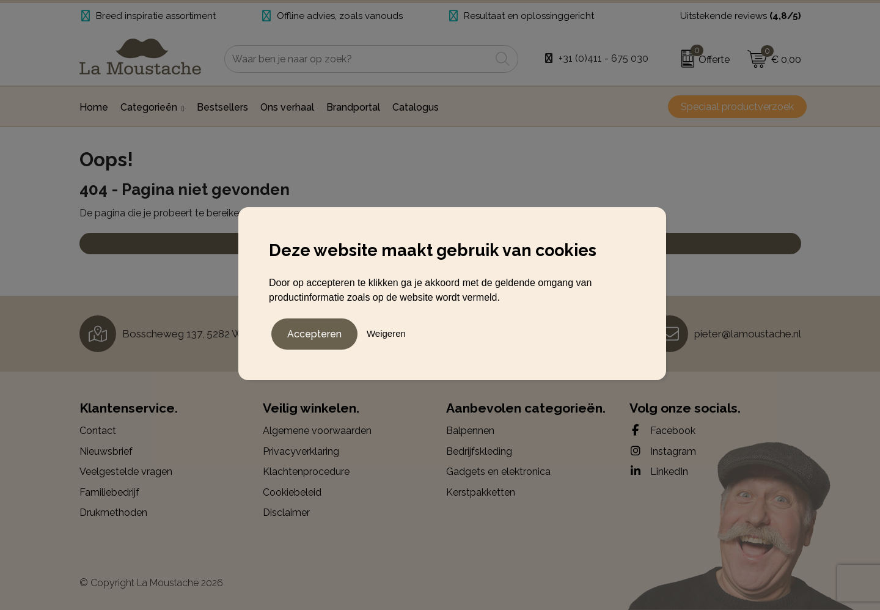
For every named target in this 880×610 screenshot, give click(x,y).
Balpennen (470, 430)
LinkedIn (658, 471)
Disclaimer (286, 512)
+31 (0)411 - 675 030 (603, 58)
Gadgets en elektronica (498, 471)
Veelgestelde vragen (125, 471)
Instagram (662, 451)
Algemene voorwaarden (317, 430)
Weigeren (386, 333)
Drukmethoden (113, 512)
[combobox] (357, 59)
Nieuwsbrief (106, 451)
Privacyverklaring (301, 451)
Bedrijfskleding (479, 451)
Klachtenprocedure (306, 471)
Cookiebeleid (292, 492)
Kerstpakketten (480, 492)
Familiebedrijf (109, 492)
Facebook (662, 430)
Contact (97, 430)
